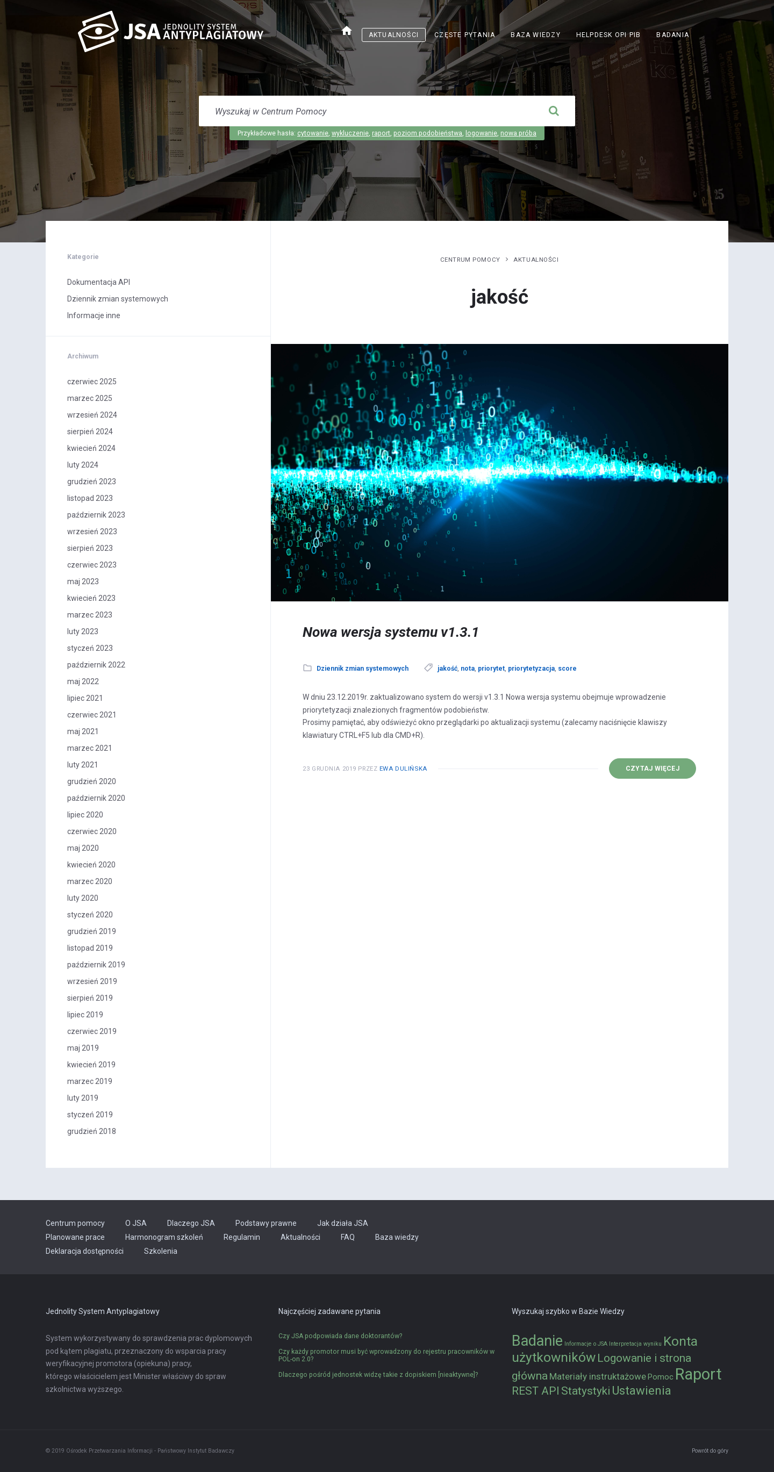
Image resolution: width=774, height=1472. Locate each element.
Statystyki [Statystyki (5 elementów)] (585, 1390)
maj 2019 (83, 1048)
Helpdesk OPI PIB (608, 35)
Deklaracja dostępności (85, 1251)
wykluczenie (350, 133)
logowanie (481, 133)
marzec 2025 (89, 398)
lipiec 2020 (85, 814)
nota (468, 668)
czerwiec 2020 (92, 831)
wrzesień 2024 (92, 415)
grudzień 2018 (91, 1131)
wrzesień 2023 (92, 531)
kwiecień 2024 (91, 448)
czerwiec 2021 (92, 714)
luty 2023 (82, 631)
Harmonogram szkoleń (164, 1237)
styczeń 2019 (90, 1114)
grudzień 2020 (91, 781)
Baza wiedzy (535, 35)
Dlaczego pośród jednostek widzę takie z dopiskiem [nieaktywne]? (378, 1374)
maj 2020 (83, 848)
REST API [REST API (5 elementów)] (536, 1390)
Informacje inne (93, 315)
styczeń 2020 (90, 914)
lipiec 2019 (85, 1014)
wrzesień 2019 (92, 981)
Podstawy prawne (266, 1223)
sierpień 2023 (90, 548)
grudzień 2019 (91, 931)
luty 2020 (82, 898)
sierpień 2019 (90, 998)
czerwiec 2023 (92, 565)
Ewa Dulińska (403, 768)
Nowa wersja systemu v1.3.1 (391, 632)
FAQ (348, 1237)
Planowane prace (75, 1237)
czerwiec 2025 (92, 381)
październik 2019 (96, 964)
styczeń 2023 (90, 648)
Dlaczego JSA (191, 1223)
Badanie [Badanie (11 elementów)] (537, 1340)
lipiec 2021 (85, 698)
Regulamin (242, 1237)
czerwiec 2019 (92, 1031)
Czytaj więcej (652, 768)
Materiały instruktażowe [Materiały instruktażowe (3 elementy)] (597, 1376)
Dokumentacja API (98, 282)
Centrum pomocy (470, 259)
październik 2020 (96, 798)
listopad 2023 (90, 498)
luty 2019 (82, 1098)
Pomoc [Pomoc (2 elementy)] (660, 1377)
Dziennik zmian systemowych (362, 668)
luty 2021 (82, 764)
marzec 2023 (89, 615)
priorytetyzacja (531, 668)
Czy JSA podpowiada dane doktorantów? (340, 1336)
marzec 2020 (89, 881)
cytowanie (312, 133)
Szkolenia (160, 1251)
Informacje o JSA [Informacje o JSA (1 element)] (585, 1343)
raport (381, 133)
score (567, 668)
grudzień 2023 (91, 481)
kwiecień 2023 (91, 598)
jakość (447, 668)
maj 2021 (83, 731)
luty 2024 (82, 465)
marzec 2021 (89, 748)
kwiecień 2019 (91, 1064)
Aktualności (394, 35)
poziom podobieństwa (427, 133)
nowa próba (518, 133)
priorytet (491, 668)
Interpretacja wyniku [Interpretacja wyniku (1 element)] (635, 1343)
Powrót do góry (710, 1450)
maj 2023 (83, 581)
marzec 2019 (89, 1081)
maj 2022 (83, 681)
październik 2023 (96, 515)
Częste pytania (464, 35)
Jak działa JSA (342, 1223)
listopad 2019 (90, 948)
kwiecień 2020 (91, 864)
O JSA (136, 1223)
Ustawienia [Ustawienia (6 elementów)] (641, 1390)
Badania (672, 35)
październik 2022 (96, 664)
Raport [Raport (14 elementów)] (698, 1374)
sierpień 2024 (90, 431)
